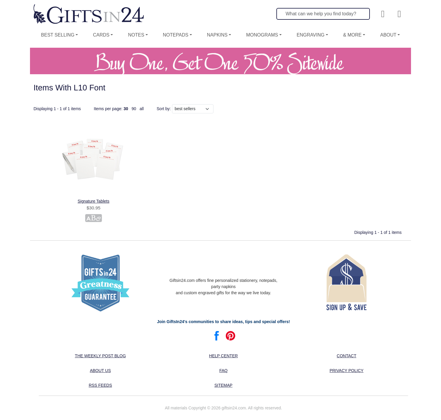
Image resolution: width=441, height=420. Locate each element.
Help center (223, 355)
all (142, 108)
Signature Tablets (93, 201)
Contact (346, 355)
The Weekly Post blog (100, 355)
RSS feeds (100, 385)
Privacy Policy (346, 370)
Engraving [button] (311, 34)
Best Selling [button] (58, 34)
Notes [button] (136, 34)
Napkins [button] (217, 34)
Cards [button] (101, 34)
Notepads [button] (175, 34)
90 (134, 108)
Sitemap (223, 385)
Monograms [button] (262, 34)
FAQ (223, 370)
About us (100, 370)
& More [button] (352, 34)
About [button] (388, 34)
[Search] (323, 14)
